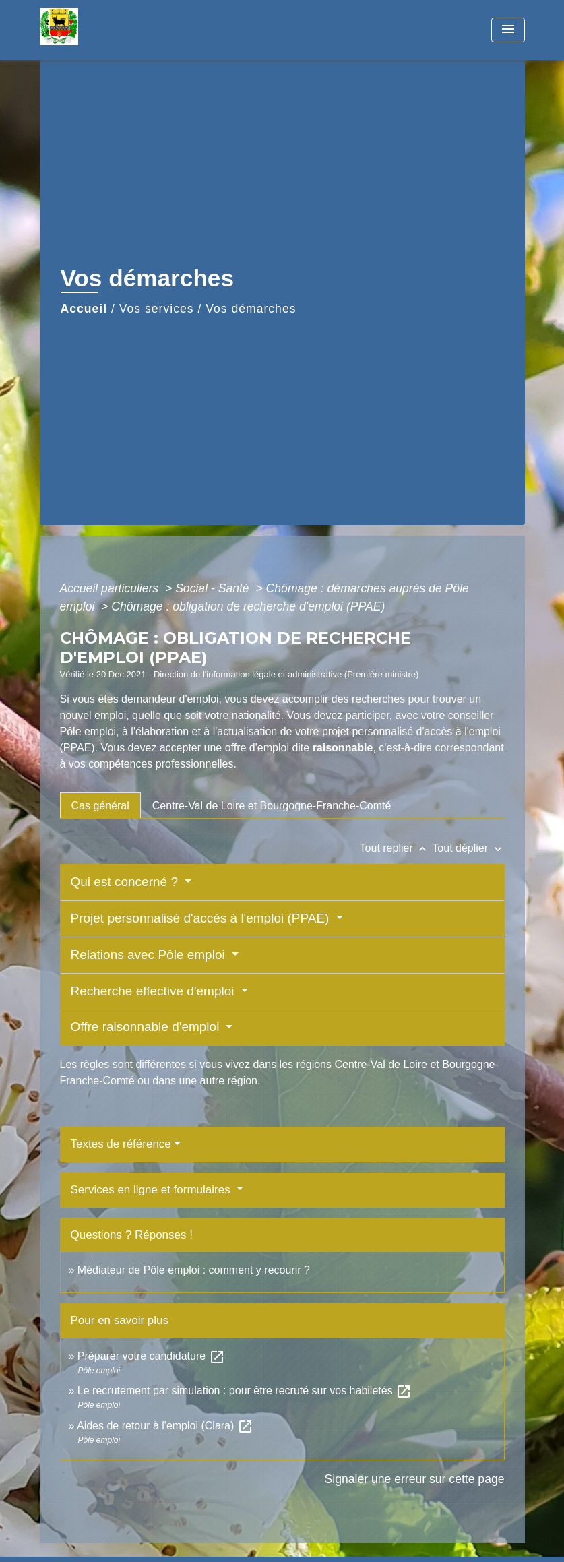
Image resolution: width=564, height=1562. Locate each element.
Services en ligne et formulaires (152, 1189)
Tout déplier (468, 848)
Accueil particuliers (111, 588)
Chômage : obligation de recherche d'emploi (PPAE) (248, 606)
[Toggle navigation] (508, 30)
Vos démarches (251, 308)
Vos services (156, 308)
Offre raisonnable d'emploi (147, 1027)
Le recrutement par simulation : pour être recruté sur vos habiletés (244, 1390)
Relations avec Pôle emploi (149, 954)
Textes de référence (121, 1143)
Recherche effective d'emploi (154, 991)
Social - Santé (213, 588)
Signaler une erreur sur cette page (415, 1479)
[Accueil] (124, 30)
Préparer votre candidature (151, 1356)
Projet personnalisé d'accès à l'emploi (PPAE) (202, 918)
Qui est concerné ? (126, 882)
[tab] (100, 805)
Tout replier (396, 848)
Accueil (84, 308)
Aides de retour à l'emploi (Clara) (165, 1425)
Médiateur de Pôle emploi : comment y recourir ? (193, 1270)
